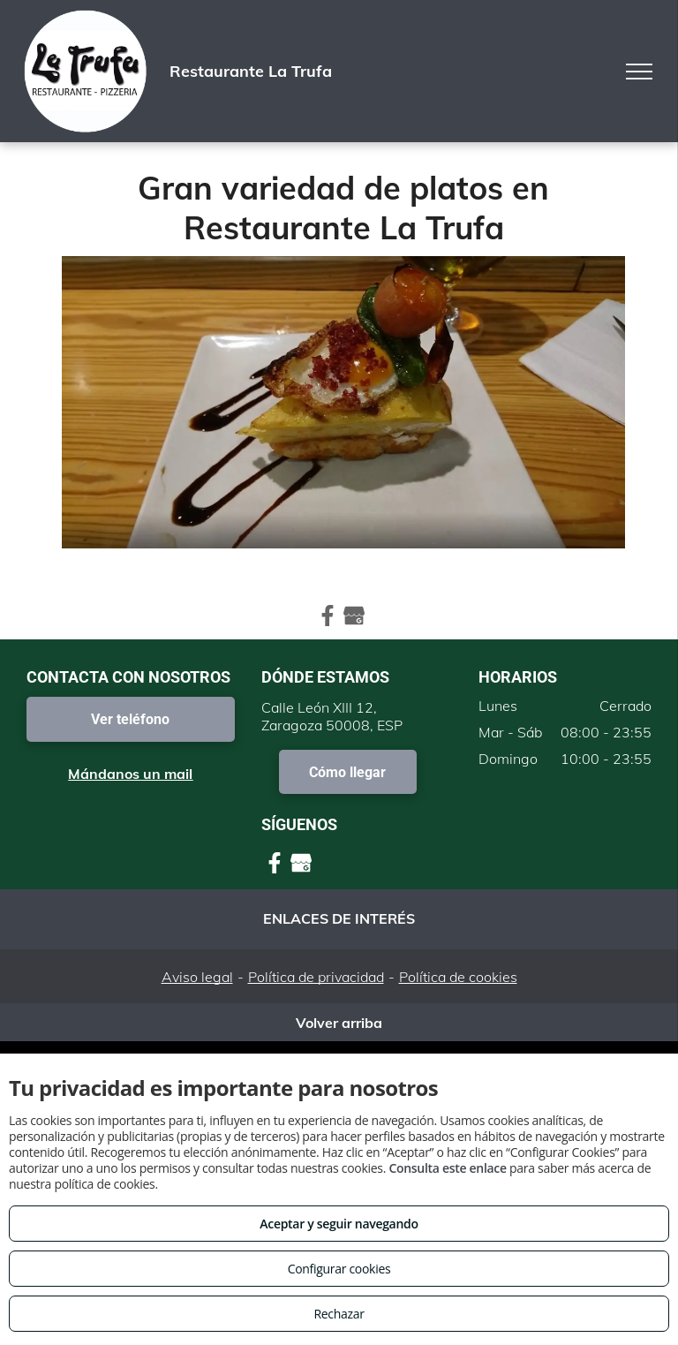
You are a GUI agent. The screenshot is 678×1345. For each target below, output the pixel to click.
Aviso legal (197, 977)
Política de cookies (458, 977)
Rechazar (338, 1313)
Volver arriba (339, 1022)
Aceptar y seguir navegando (339, 1223)
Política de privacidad (316, 977)
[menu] (639, 71)
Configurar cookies (339, 1268)
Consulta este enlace (447, 1168)
